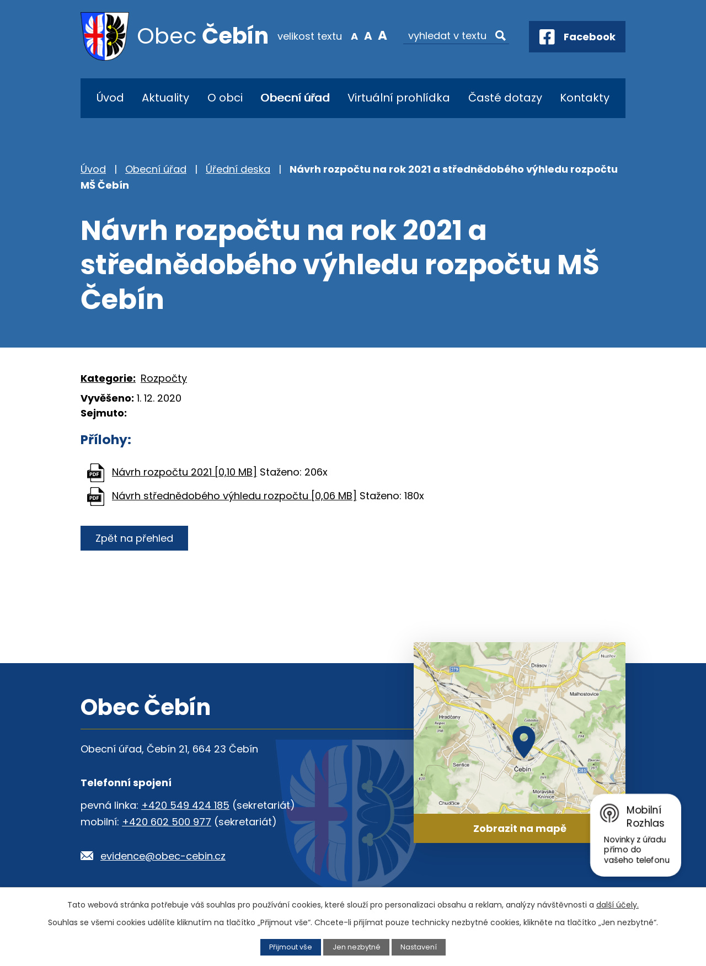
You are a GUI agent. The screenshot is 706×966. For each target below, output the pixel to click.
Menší (354, 35)
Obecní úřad (295, 97)
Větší (382, 35)
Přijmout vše (290, 947)
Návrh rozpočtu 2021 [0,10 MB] (184, 472)
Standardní (368, 35)
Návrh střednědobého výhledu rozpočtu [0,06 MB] (234, 496)
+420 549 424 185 (185, 805)
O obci (225, 97)
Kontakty (584, 97)
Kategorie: (108, 378)
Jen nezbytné (357, 947)
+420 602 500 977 (166, 822)
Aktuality (165, 97)
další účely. (617, 904)
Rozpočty (164, 378)
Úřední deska (238, 169)
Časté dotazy (505, 97)
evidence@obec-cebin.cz (163, 856)
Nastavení (418, 947)
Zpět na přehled (134, 538)
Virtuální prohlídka (398, 97)
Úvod (110, 97)
